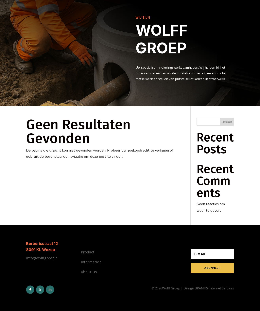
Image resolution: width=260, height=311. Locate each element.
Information (91, 262)
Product (88, 252)
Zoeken (227, 122)
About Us (89, 271)
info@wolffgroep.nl (42, 258)
